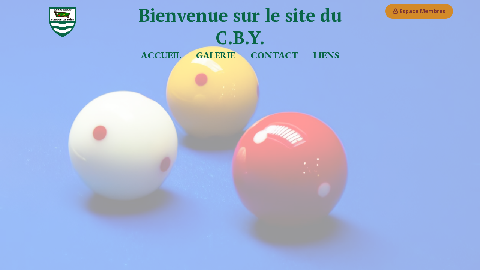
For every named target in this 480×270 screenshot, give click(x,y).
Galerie (216, 55)
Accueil (161, 55)
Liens (326, 55)
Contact (274, 55)
